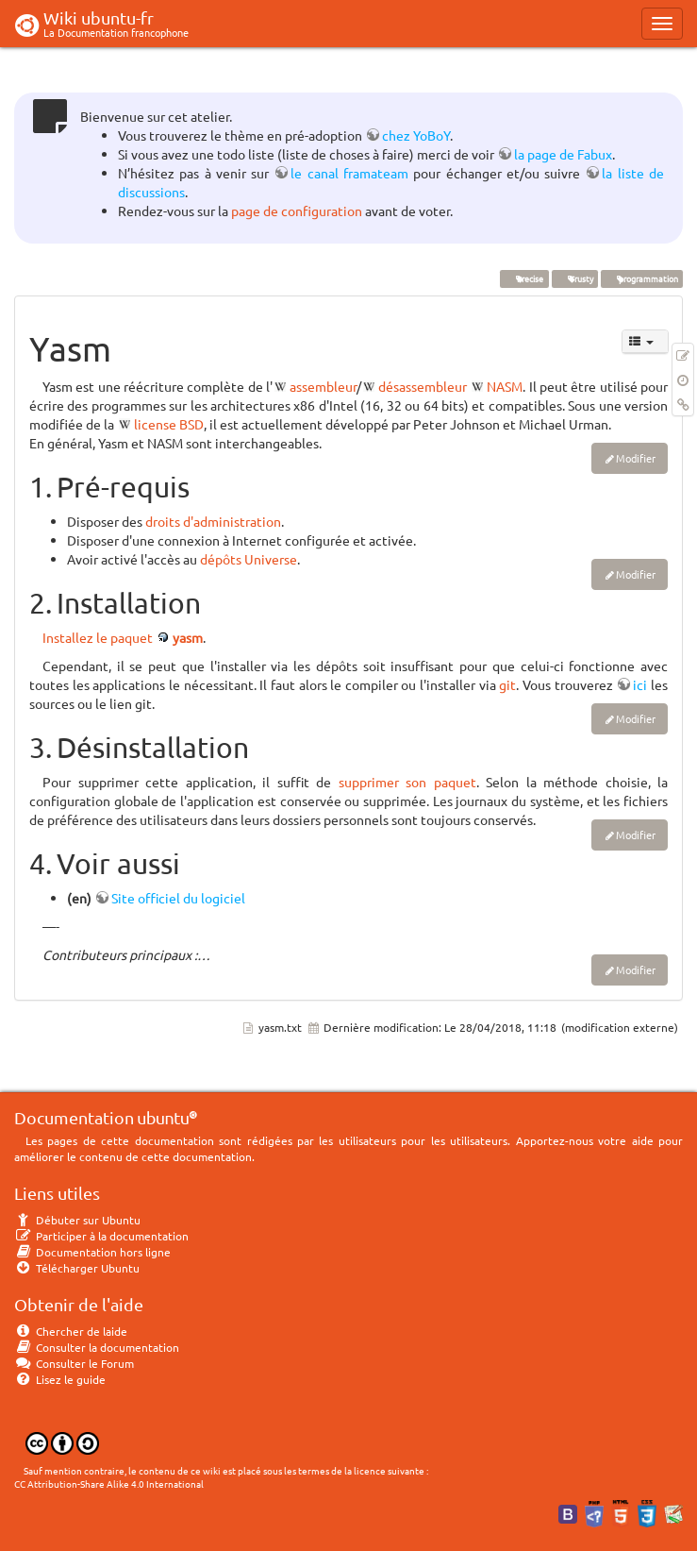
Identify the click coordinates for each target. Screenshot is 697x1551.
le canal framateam (349, 172)
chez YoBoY (416, 134)
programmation (641, 278)
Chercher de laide (70, 1331)
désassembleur (422, 386)
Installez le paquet (97, 637)
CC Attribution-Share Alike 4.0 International (109, 1483)
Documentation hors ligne (92, 1251)
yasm (188, 637)
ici (640, 684)
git (507, 684)
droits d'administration (213, 521)
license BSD (169, 423)
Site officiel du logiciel (178, 897)
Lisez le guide (60, 1379)
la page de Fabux (563, 153)
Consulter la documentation (96, 1347)
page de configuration (296, 210)
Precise (524, 278)
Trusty (574, 278)
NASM (505, 386)
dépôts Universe (248, 558)
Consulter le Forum (74, 1363)
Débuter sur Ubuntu (77, 1219)
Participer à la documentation (101, 1235)
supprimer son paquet (407, 781)
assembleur (323, 386)
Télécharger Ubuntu (77, 1267)
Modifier (636, 457)
